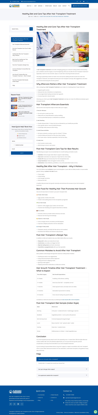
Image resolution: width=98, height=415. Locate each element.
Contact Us (53, 397)
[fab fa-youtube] (18, 404)
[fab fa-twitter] (22, 404)
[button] (69, 6)
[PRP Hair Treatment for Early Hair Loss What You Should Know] (14, 99)
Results (55, 5)
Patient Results (54, 395)
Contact (64, 5)
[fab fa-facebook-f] (10, 404)
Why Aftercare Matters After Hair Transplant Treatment (20, 39)
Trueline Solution (20, 413)
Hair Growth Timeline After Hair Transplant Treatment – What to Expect (21, 75)
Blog (59, 5)
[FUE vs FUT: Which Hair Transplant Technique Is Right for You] (14, 114)
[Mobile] (14, 1)
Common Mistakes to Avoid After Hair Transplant (21, 69)
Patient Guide (48, 5)
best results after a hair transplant (70, 299)
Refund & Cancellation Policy (82, 412)
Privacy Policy (59, 412)
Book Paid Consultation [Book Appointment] (80, 5)
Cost (35, 5)
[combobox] (13, 145)
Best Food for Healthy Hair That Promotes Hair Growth (20, 60)
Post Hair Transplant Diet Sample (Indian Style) (20, 80)
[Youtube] (84, 1)
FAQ (52, 400)
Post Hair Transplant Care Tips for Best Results (21, 49)
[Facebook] (77, 1)
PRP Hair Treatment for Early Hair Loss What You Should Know (25, 98)
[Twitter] (87, 1)
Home (31, 16)
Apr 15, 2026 (21, 108)
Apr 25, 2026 (21, 101)
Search (31, 29)
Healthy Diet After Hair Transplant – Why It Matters (20, 54)
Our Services (41, 395)
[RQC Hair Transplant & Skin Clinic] (14, 6)
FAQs (13, 85)
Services (40, 5)
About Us (29, 5)
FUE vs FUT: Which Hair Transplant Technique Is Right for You (25, 113)
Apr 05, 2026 (21, 116)
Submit (22, 153)
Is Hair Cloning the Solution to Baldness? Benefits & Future (25, 106)
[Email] (29, 1)
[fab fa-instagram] (14, 404)
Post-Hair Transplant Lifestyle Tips (20, 65)
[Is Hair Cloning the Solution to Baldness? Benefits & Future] (14, 107)
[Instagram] (80, 1)
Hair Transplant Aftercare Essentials (20, 44)
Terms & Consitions (69, 412)
